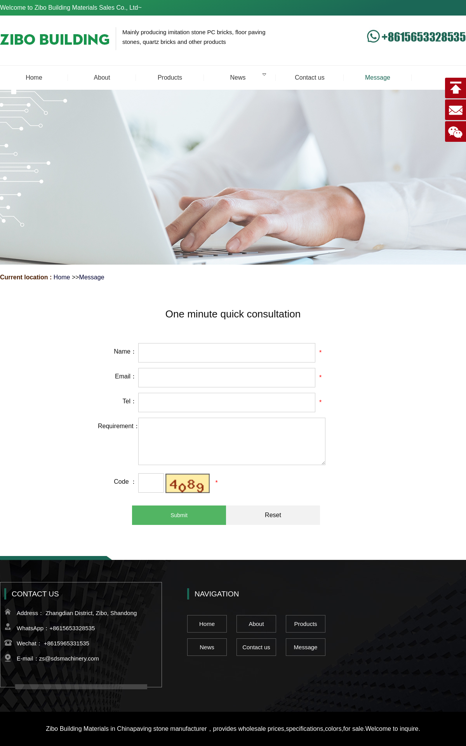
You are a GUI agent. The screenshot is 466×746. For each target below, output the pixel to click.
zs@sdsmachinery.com (69, 658)
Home (62, 277)
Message (91, 277)
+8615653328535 (72, 628)
